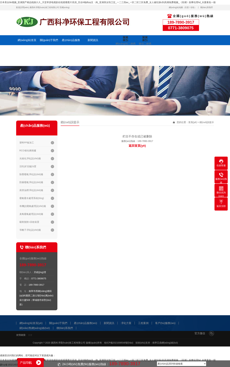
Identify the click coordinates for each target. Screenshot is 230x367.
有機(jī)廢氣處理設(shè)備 (32, 206)
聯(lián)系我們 (206, 7)
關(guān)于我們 (49, 40)
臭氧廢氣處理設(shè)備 (31, 214)
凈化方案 (93, 50)
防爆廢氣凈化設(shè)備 (31, 182)
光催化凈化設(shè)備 (30, 158)
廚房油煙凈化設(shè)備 (31, 190)
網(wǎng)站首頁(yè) (27, 45)
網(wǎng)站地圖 (176, 7)
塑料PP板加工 (26, 142)
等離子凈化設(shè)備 (30, 230)
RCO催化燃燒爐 (27, 150)
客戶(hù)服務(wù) (136, 51)
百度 (187, 7)
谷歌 (192, 7)
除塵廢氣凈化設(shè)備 (31, 174)
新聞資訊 (93, 40)
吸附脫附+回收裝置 (29, 222)
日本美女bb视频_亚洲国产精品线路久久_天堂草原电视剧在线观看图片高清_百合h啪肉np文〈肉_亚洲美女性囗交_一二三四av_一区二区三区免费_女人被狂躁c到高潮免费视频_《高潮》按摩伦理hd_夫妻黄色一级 (108, 2)
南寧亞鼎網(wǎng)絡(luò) (165, 342)
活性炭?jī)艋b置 (27, 166)
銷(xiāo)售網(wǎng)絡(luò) (159, 56)
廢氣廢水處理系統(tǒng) (31, 198)
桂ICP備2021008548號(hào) (118, 342)
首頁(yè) (192, 122)
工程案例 (114, 51)
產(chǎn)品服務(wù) (71, 45)
